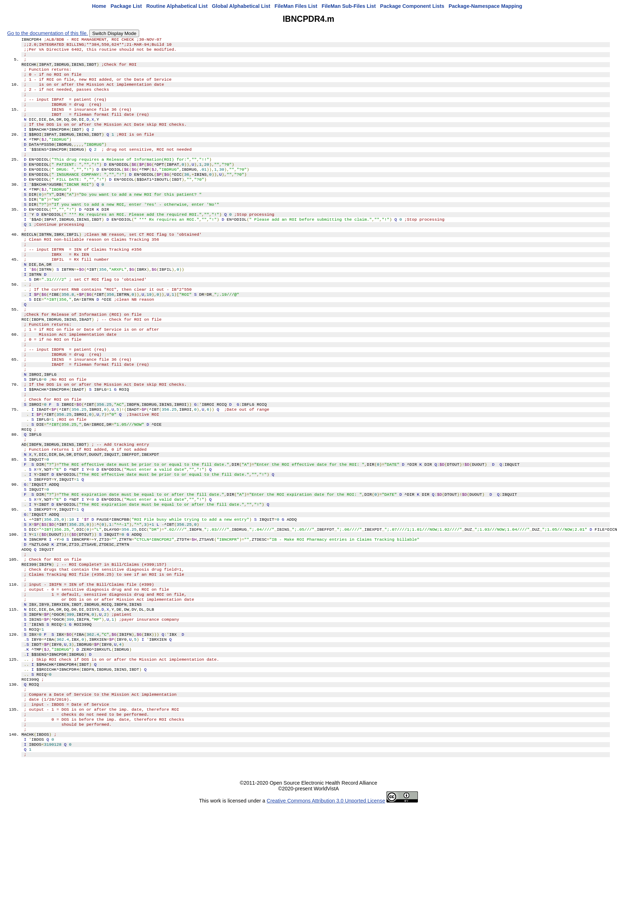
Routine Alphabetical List (177, 6)
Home (99, 6)
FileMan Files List (295, 6)
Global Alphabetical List (241, 6)
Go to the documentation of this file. (47, 33)
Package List (126, 6)
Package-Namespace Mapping (485, 6)
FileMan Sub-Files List (349, 6)
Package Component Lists (412, 6)
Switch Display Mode (114, 33)
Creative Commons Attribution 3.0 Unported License (326, 903)
